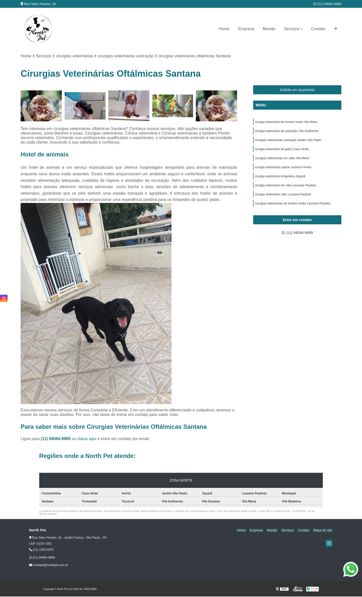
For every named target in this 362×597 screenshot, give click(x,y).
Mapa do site (323, 531)
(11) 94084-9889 (327, 4)
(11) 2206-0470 (41, 550)
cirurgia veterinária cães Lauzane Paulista (283, 199)
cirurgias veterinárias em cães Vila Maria (282, 161)
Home (224, 29)
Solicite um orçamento (297, 90)
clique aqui (87, 439)
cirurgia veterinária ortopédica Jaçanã (280, 180)
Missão (269, 29)
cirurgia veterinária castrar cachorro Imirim (283, 170)
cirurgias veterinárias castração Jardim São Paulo (288, 142)
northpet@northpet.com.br (48, 565)
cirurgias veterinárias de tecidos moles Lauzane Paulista (292, 208)
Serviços (291, 29)
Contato (318, 29)
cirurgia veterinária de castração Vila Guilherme (287, 132)
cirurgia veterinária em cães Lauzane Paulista (285, 189)
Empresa (246, 29)
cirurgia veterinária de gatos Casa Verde (282, 151)
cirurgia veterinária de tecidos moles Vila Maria (286, 122)
